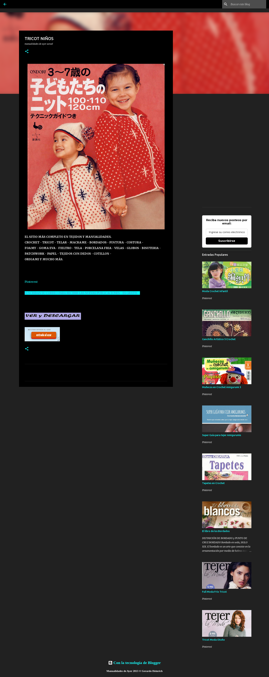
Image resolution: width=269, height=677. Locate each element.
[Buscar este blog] (247, 4)
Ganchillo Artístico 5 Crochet (219, 339)
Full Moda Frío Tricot (214, 591)
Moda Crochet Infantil (215, 291)
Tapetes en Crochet (213, 483)
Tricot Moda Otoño (213, 639)
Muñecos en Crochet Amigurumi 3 (221, 387)
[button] (27, 51)
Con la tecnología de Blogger (134, 662)
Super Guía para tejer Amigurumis (221, 435)
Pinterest (31, 281)
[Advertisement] (96, 416)
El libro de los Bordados (216, 531)
